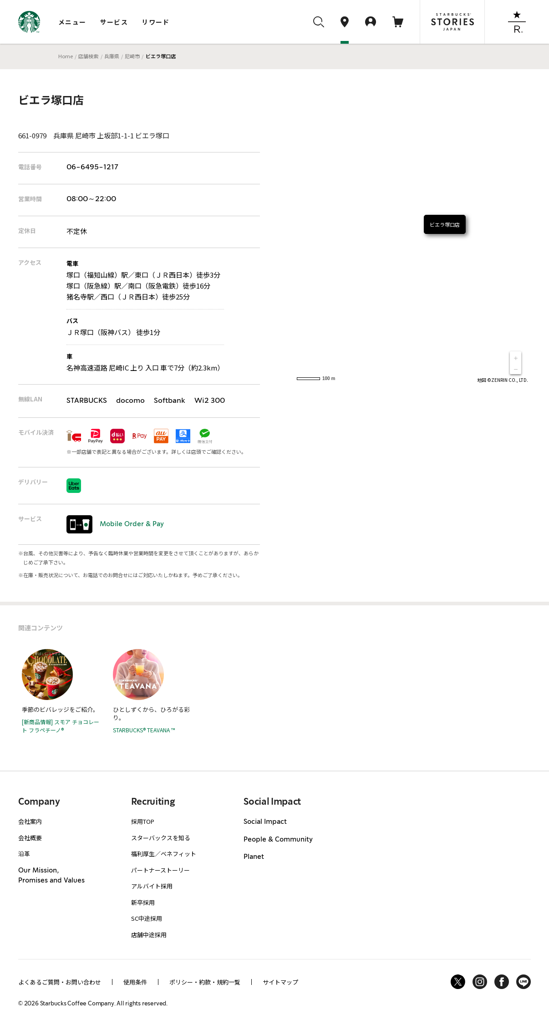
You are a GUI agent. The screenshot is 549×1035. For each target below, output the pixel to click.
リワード (156, 21)
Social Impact (265, 822)
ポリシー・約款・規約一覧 (204, 982)
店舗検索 (88, 56)
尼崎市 (132, 56)
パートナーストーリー (160, 870)
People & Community (278, 840)
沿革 (24, 853)
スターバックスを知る (160, 837)
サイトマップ (280, 982)
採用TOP (142, 821)
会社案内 (30, 821)
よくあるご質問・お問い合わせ (59, 982)
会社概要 (30, 837)
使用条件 (135, 982)
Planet (254, 857)
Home (65, 56)
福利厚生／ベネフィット (163, 853)
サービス (114, 21)
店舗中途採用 (149, 934)
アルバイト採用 (152, 886)
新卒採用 (143, 902)
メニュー (72, 21)
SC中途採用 (146, 918)
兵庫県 (111, 56)
